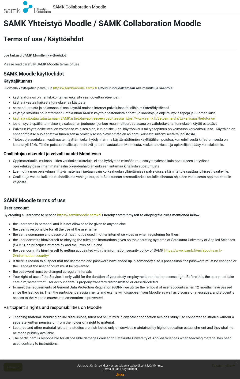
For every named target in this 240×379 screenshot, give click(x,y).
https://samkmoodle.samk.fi (75, 88)
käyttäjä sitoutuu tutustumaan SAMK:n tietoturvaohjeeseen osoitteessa (68, 118)
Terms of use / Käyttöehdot (120, 369)
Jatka (120, 375)
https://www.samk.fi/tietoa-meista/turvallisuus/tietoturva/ (170, 118)
